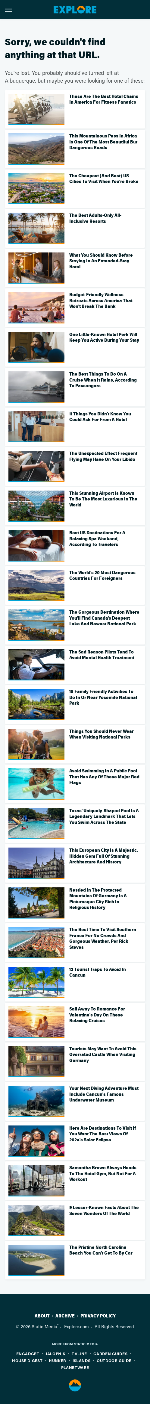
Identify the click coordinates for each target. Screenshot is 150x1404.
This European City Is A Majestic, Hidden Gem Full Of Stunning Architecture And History (103, 856)
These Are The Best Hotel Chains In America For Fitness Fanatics (103, 99)
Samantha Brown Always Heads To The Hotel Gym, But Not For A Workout (102, 1173)
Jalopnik (55, 1353)
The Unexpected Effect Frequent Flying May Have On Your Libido (103, 456)
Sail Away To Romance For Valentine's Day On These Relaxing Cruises (97, 1014)
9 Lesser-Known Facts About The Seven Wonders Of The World (104, 1210)
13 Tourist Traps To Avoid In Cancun (97, 972)
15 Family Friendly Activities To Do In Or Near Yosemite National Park (103, 697)
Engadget (27, 1353)
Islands (82, 1360)
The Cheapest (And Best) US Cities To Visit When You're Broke (104, 178)
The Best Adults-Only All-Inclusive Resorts (95, 218)
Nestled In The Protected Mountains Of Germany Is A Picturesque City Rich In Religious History (98, 898)
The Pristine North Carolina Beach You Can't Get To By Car (101, 1250)
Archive (65, 1316)
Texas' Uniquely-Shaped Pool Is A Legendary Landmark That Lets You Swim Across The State (104, 816)
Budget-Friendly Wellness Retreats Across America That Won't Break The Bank (101, 300)
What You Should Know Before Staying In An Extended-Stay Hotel (101, 261)
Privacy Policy (98, 1316)
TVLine (79, 1353)
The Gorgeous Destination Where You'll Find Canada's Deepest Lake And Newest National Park (104, 618)
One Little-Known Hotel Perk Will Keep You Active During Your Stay (104, 337)
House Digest (27, 1360)
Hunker (57, 1360)
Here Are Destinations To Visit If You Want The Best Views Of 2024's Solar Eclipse (102, 1134)
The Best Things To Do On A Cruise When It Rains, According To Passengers (103, 379)
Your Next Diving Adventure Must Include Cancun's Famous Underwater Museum (104, 1094)
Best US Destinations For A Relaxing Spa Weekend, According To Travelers (97, 538)
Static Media (44, 1326)
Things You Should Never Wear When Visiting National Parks (101, 734)
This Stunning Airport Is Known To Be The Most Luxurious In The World (103, 499)
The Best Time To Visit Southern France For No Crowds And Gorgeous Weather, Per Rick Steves (102, 938)
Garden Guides (110, 1353)
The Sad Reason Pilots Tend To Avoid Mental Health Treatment (101, 655)
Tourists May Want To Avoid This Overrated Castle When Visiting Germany (102, 1054)
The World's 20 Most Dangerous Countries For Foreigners (102, 575)
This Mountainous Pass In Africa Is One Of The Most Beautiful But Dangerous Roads (103, 141)
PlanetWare (75, 1367)
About (42, 1316)
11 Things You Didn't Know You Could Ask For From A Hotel (100, 417)
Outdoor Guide (114, 1360)
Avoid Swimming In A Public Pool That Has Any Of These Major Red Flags (104, 776)
